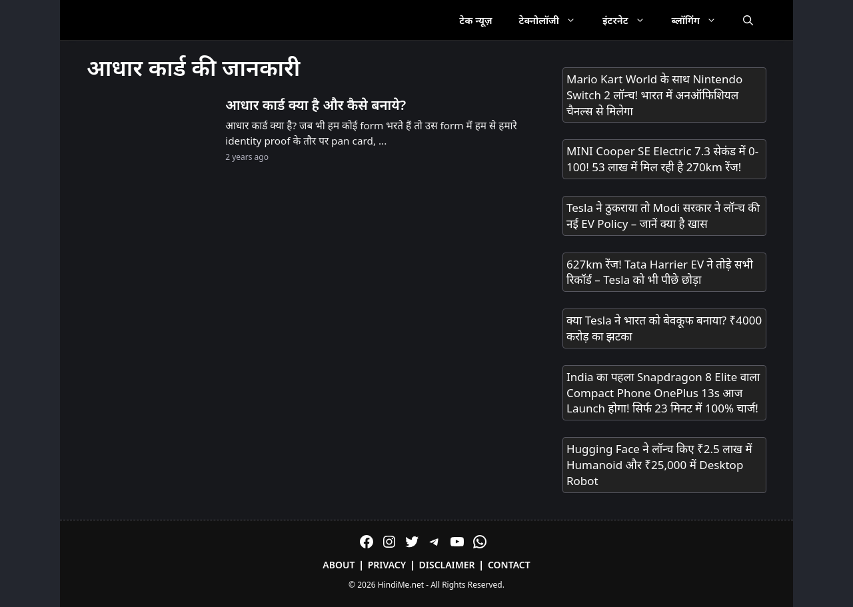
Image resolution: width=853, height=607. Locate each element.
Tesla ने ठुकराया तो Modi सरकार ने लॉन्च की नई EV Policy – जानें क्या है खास (663, 215)
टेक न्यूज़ (475, 20)
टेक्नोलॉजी (554, 20)
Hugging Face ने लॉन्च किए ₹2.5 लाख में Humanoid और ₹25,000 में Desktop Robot (659, 464)
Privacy (387, 564)
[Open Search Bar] (748, 20)
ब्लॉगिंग (701, 20)
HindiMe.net (401, 584)
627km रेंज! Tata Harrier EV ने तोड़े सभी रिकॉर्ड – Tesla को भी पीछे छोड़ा (659, 272)
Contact (509, 564)
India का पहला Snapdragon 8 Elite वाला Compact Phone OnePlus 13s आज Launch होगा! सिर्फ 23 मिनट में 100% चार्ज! (663, 392)
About (339, 564)
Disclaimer (447, 564)
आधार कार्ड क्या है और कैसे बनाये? (315, 104)
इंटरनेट (630, 20)
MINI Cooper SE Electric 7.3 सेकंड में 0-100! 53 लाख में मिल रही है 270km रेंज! (662, 159)
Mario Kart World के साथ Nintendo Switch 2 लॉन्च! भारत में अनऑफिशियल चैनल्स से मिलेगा (654, 95)
